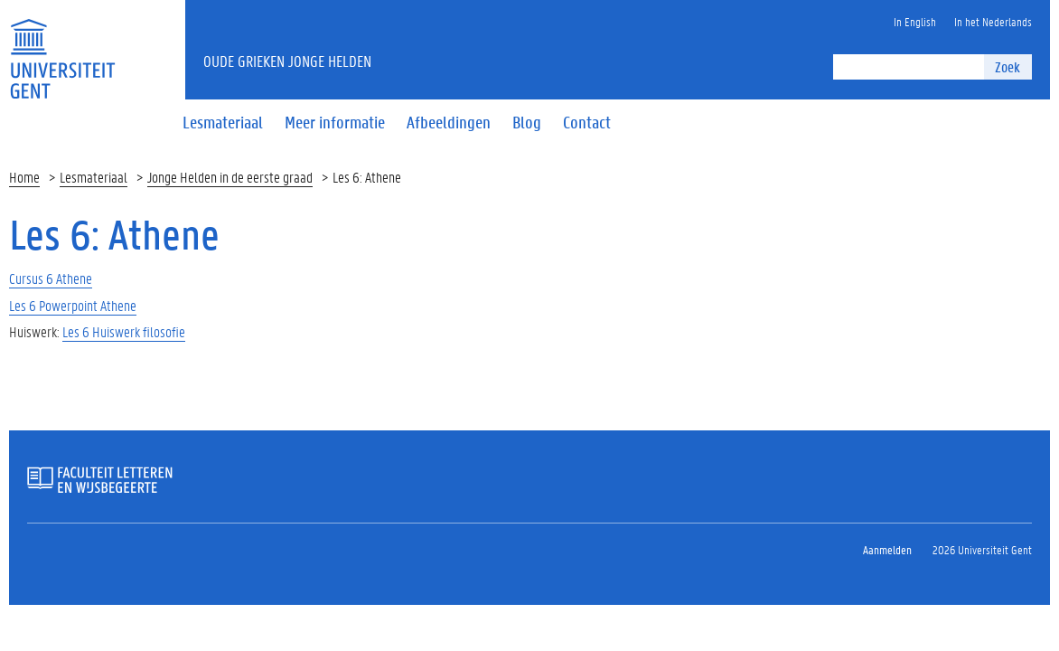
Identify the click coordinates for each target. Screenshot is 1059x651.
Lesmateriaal (93, 176)
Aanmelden (887, 549)
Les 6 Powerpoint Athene (72, 305)
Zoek (1007, 66)
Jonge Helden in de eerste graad (230, 176)
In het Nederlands (993, 21)
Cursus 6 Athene (50, 278)
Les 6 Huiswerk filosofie (123, 331)
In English (915, 21)
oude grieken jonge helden (287, 61)
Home (24, 176)
